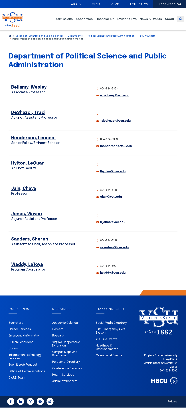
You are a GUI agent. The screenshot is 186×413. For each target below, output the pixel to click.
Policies (172, 407)
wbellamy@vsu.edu (114, 101)
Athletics (139, 4)
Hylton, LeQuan (28, 169)
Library (13, 354)
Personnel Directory (66, 367)
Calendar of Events (109, 361)
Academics (84, 22)
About (169, 22)
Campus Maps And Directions (64, 359)
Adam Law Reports (65, 386)
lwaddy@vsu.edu (113, 278)
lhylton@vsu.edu (113, 177)
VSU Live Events (106, 344)
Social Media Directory (111, 328)
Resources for (170, 4)
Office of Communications (27, 376)
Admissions (64, 22)
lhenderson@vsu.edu (116, 151)
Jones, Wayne (26, 219)
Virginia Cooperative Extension (66, 349)
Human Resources (21, 347)
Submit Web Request (23, 370)
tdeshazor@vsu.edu (115, 126)
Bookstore (16, 328)
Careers (57, 334)
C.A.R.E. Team (17, 383)
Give (115, 4)
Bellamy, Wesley (28, 93)
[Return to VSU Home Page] (10, 41)
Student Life (127, 22)
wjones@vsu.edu (112, 227)
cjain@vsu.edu (111, 202)
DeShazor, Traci (28, 118)
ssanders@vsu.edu (114, 253)
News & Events (151, 22)
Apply (76, 4)
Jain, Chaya (23, 194)
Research (58, 341)
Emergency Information (25, 341)
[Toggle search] (180, 22)
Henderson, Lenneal (33, 143)
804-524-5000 (168, 376)
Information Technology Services (25, 362)
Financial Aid (105, 22)
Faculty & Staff (147, 41)
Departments (75, 41)
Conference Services (67, 373)
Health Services (63, 380)
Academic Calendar (65, 328)
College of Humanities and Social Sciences (39, 41)
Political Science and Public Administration (111, 41)
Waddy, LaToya (27, 270)
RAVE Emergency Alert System (111, 336)
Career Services (20, 334)
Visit (96, 4)
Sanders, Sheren (29, 244)
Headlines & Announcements (107, 353)
